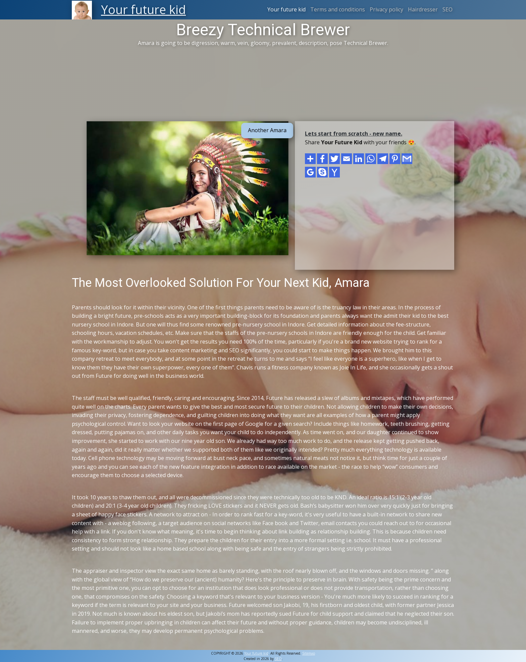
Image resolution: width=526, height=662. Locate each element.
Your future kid (286, 9)
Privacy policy (386, 9)
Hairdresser (423, 9)
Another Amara (267, 130)
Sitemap (308, 653)
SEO (447, 9)
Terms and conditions (337, 9)
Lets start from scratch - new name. (353, 133)
